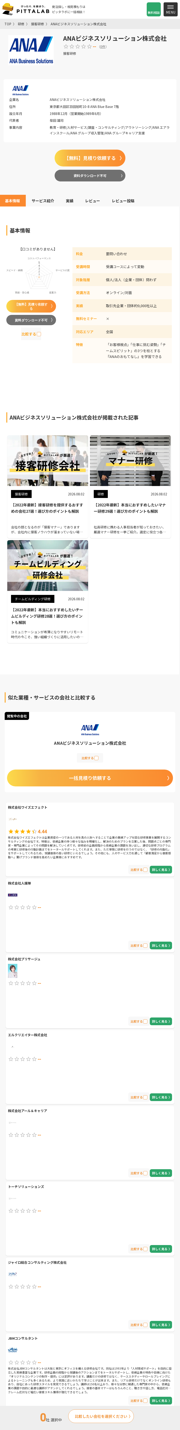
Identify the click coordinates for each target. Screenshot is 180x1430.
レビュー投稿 (123, 200)
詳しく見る (159, 869)
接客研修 (37, 24)
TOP (7, 24)
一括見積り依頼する (90, 777)
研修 (21, 24)
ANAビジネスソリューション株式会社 (78, 24)
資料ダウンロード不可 (90, 175)
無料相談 (154, 12)
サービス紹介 (43, 200)
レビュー (92, 200)
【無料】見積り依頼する (90, 158)
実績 (69, 200)
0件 (102, 46)
